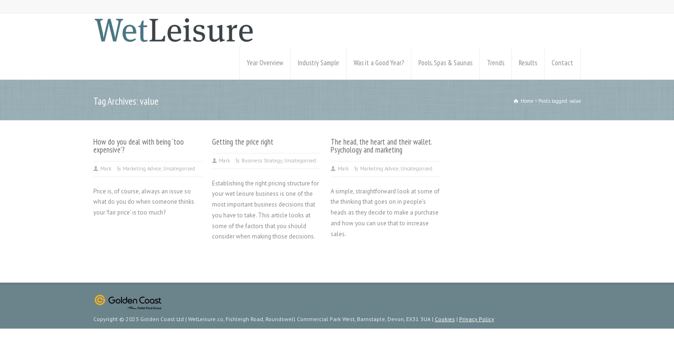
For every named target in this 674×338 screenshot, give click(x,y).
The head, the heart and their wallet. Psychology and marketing (381, 146)
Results (528, 62)
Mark (105, 168)
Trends (495, 62)
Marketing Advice (142, 168)
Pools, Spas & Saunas (445, 62)
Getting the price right (242, 142)
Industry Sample (318, 62)
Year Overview (265, 62)
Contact (562, 62)
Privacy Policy (476, 319)
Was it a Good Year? (379, 62)
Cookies (445, 319)
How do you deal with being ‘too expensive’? (138, 146)
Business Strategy (262, 160)
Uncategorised (179, 168)
